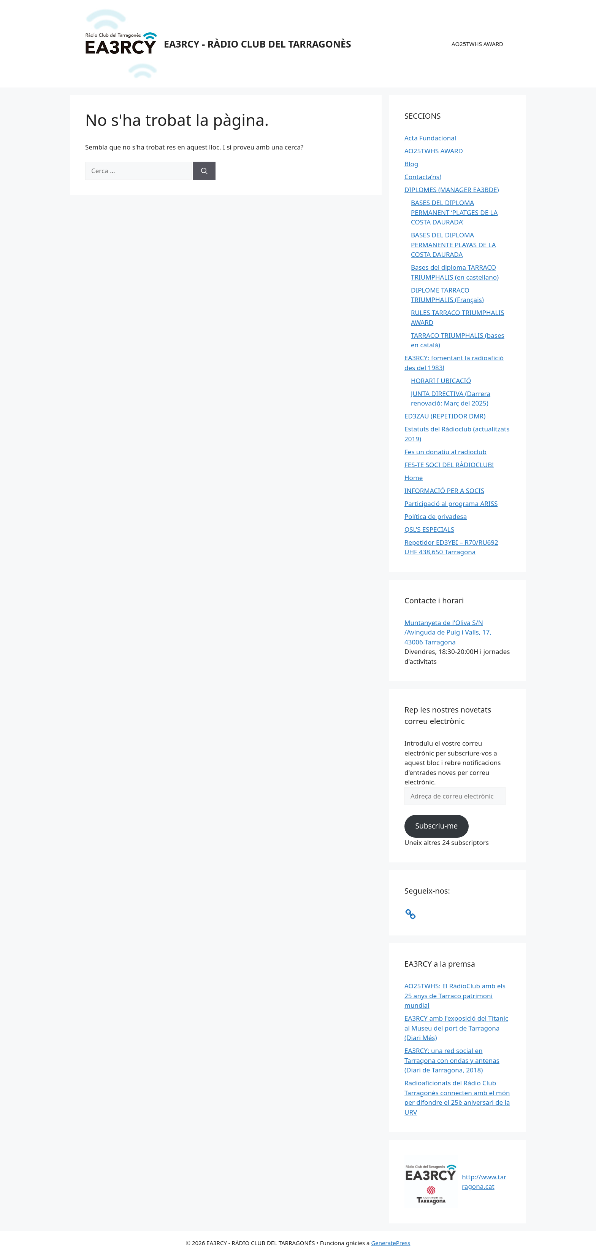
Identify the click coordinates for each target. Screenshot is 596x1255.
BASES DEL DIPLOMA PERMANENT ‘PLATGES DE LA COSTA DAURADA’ (454, 212)
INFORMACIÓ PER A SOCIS (444, 490)
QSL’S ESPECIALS (429, 529)
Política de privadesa (435, 516)
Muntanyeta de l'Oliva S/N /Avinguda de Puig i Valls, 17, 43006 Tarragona (447, 632)
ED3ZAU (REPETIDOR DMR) (444, 416)
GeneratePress (390, 1243)
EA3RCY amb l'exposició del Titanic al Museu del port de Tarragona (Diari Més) (456, 1028)
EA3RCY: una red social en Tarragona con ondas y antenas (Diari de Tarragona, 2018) (451, 1060)
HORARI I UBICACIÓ (441, 380)
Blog (411, 163)
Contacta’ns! (422, 176)
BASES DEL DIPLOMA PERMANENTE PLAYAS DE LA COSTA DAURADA (453, 245)
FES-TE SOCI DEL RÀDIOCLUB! (449, 464)
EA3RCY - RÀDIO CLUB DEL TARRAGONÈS (257, 43)
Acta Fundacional (430, 138)
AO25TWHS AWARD (477, 44)
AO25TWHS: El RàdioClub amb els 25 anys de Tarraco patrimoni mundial (455, 995)
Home (413, 477)
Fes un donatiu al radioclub (445, 451)
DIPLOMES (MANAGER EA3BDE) (451, 189)
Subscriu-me (436, 826)
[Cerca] (204, 171)
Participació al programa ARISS (451, 503)
